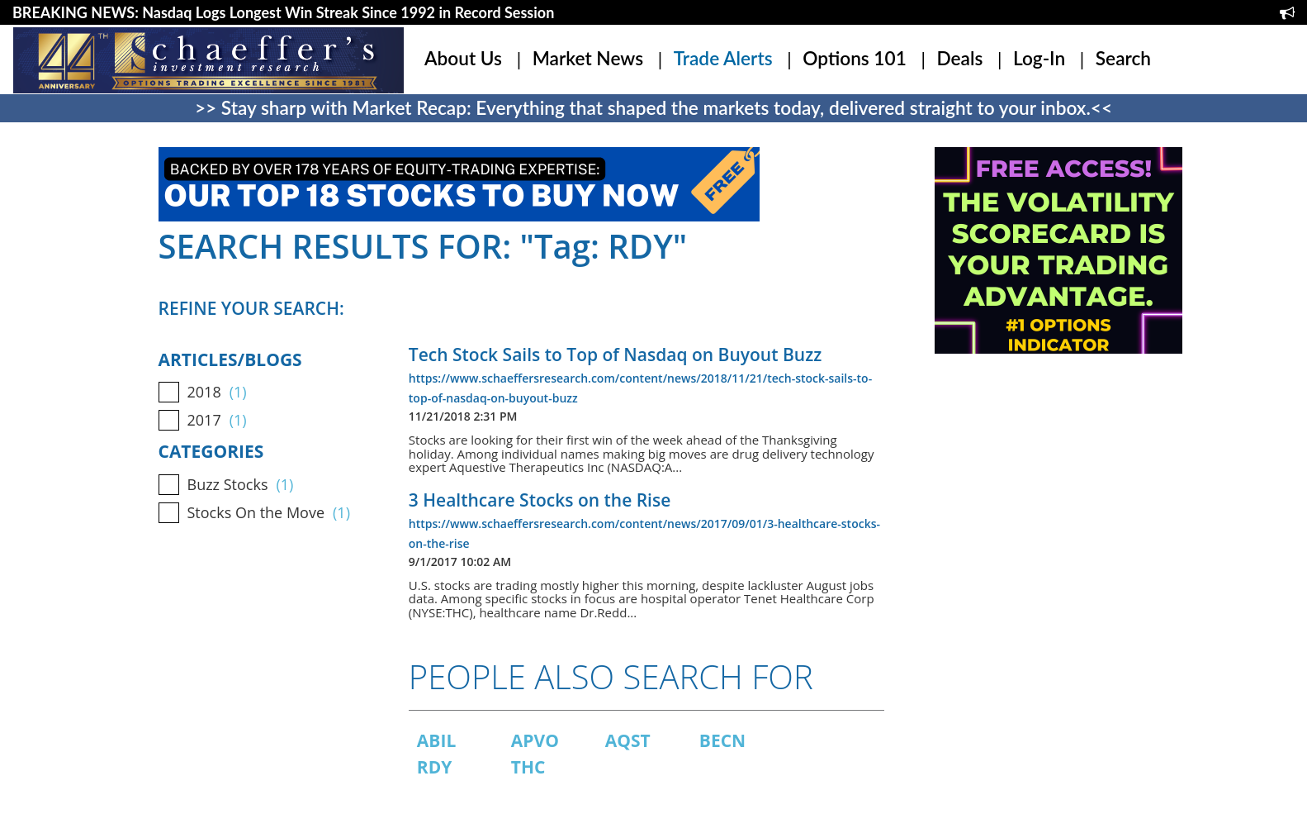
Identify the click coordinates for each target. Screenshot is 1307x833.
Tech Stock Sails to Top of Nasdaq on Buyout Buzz (615, 354)
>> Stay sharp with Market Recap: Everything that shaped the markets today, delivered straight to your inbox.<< (653, 108)
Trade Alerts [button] (723, 58)
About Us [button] (463, 58)
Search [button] (1123, 58)
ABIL (436, 740)
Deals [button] (959, 58)
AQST (628, 740)
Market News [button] (588, 58)
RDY (434, 766)
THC (528, 766)
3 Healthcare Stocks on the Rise (539, 500)
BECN (722, 740)
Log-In (1039, 58)
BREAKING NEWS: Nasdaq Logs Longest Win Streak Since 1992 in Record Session (283, 12)
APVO (535, 740)
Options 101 (855, 58)
